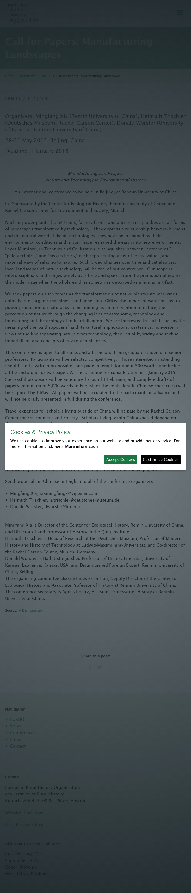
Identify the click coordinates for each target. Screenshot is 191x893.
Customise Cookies (161, 459)
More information (81, 446)
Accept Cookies (120, 459)
